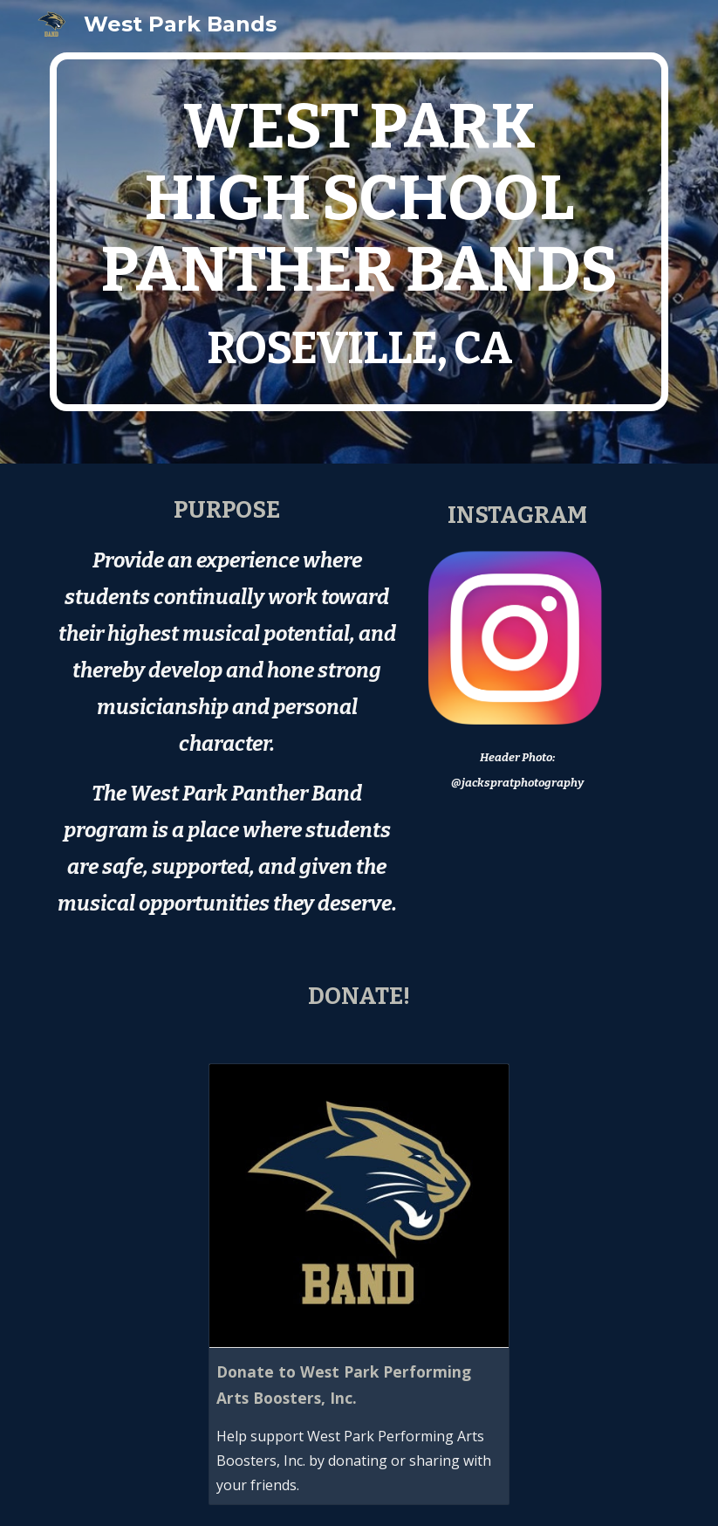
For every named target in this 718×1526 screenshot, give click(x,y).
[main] (359, 231)
